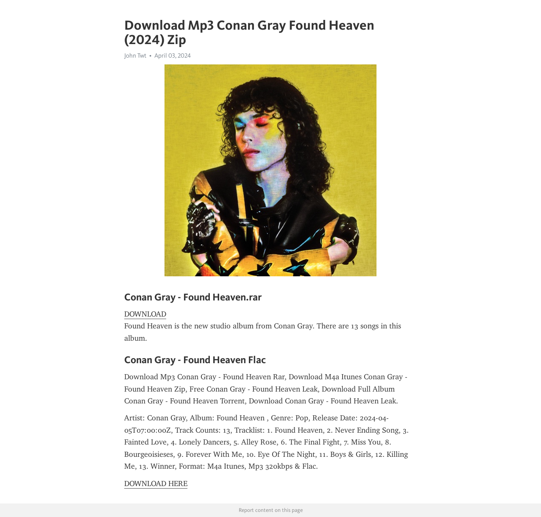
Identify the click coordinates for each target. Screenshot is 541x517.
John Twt (135, 55)
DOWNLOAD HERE (155, 483)
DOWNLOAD (145, 314)
